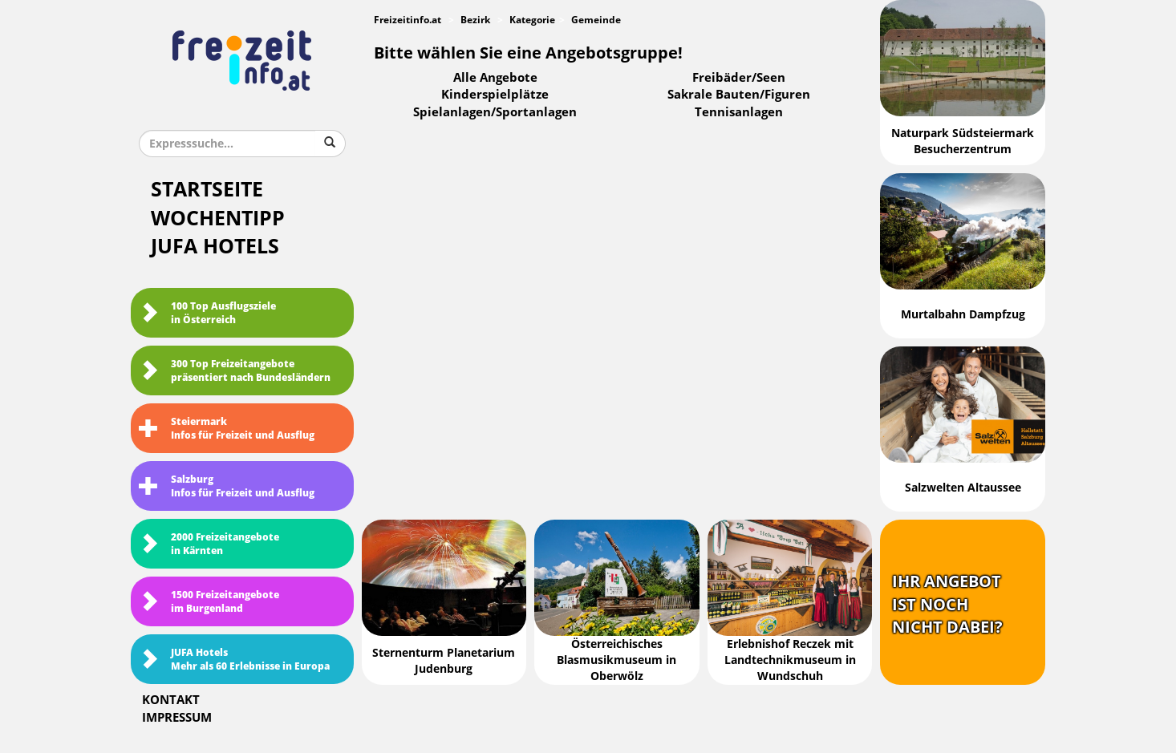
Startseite (207, 189)
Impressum (177, 717)
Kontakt (171, 700)
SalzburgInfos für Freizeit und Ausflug (226, 486)
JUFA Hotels (215, 246)
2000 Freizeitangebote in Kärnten (209, 544)
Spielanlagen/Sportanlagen (495, 112)
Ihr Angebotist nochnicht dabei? (947, 604)
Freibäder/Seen (738, 78)
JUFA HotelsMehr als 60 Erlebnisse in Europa (234, 659)
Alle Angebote (495, 78)
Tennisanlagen (739, 112)
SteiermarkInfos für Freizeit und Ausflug (226, 428)
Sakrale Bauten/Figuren (738, 94)
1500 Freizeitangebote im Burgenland (209, 601)
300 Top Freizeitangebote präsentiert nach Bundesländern (234, 370)
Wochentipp (218, 218)
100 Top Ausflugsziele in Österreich (207, 313)
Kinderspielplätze (495, 94)
